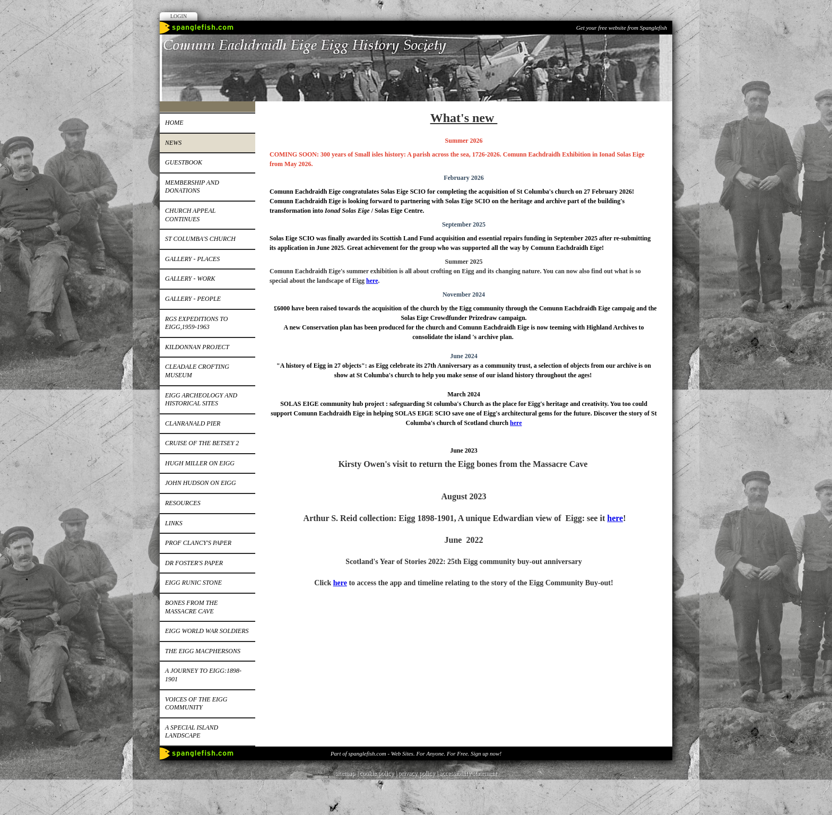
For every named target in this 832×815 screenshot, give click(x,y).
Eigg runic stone (193, 582)
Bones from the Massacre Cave (191, 607)
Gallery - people (193, 298)
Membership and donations (192, 187)
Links (174, 523)
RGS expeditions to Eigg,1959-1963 (196, 323)
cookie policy (376, 773)
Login (178, 16)
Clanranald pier (192, 423)
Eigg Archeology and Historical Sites (201, 400)
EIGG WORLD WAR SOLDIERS (206, 631)
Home (174, 122)
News (173, 142)
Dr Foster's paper (194, 563)
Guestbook (183, 162)
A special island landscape (191, 732)
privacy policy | (418, 773)
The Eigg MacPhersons (202, 651)
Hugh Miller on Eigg (200, 463)
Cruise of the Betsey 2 (202, 443)
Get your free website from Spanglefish (621, 27)
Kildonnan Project (197, 347)
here (372, 280)
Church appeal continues (190, 215)
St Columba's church (200, 238)
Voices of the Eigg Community (196, 704)
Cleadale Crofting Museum (197, 371)
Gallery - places (192, 259)
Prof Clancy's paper (198, 543)
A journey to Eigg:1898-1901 (203, 675)
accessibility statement (468, 773)
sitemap (345, 773)
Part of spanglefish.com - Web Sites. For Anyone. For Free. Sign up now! (416, 753)
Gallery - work (190, 278)
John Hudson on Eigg (200, 483)
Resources (183, 503)
